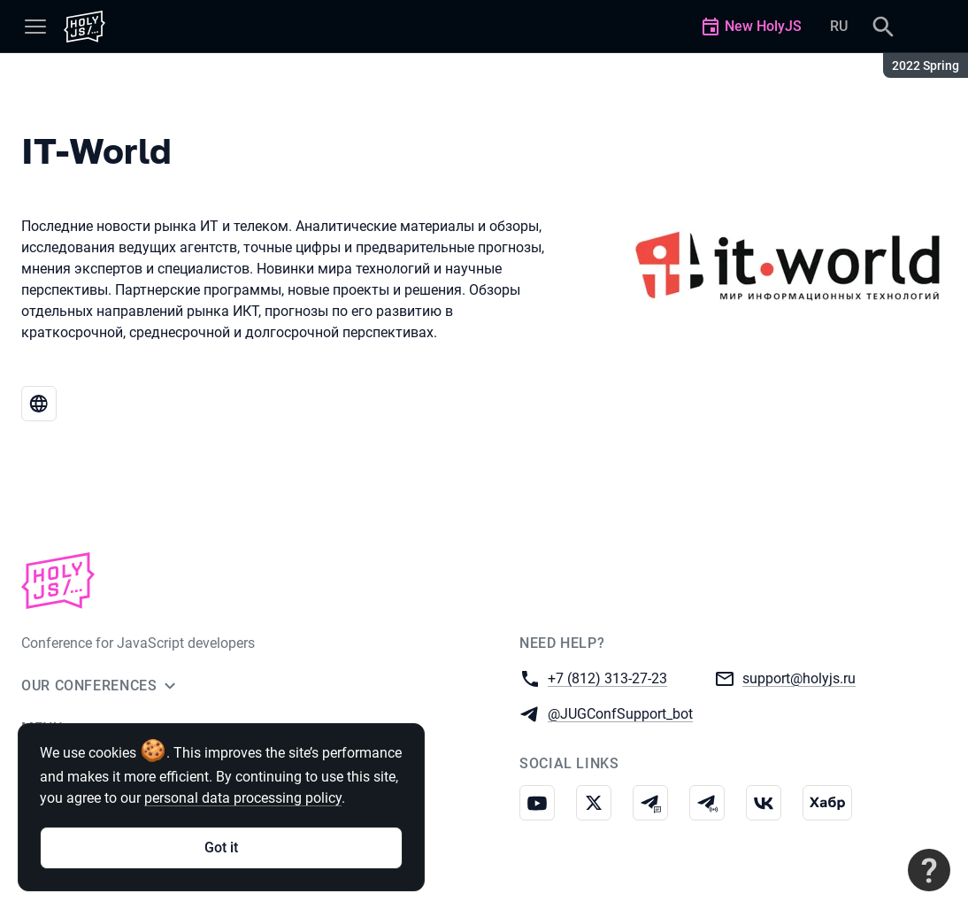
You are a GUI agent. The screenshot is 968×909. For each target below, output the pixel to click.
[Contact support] (929, 870)
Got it (221, 847)
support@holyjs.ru (799, 677)
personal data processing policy (243, 798)
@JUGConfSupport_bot (620, 713)
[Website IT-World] (39, 403)
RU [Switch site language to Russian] (839, 26)
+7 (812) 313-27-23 (607, 677)
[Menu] (35, 26)
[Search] (883, 26)
